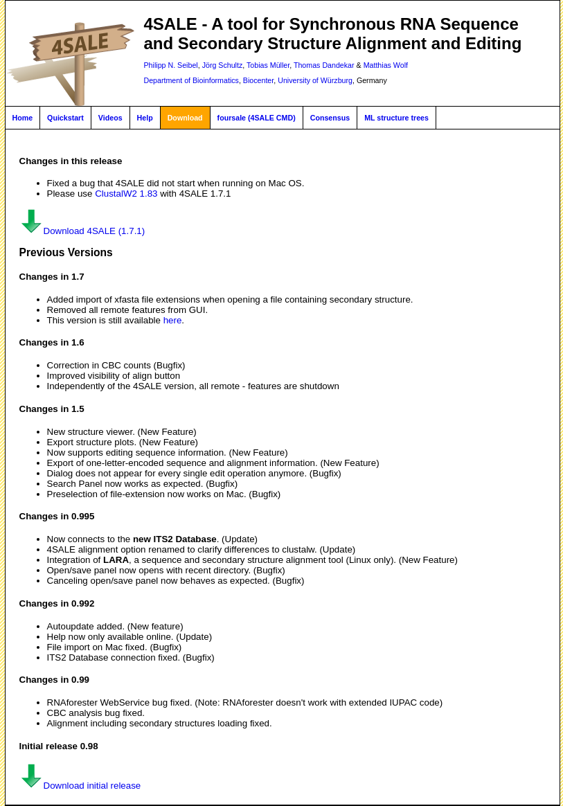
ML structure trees (396, 118)
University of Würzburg (315, 80)
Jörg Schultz (222, 65)
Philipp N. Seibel (171, 65)
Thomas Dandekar (324, 65)
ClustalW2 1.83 (126, 193)
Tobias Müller (268, 65)
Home (22, 118)
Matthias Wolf (386, 65)
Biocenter (258, 80)
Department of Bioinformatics (191, 80)
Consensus (330, 118)
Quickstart (65, 118)
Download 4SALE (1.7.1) (82, 231)
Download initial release (80, 785)
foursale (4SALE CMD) (256, 118)
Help (145, 118)
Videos (110, 118)
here (172, 320)
